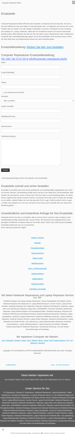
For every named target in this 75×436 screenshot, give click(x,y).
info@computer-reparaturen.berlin (48, 58)
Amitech (18, 340)
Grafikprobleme (37, 279)
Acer (3, 340)
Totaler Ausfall (37, 258)
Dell (51, 340)
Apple (24, 340)
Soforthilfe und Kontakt (37, 289)
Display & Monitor (37, 238)
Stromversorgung (37, 253)
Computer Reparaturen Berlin (23, 433)
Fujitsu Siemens (59, 340)
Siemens (41, 343)
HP (68, 340)
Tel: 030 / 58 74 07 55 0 (14, 58)
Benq (40, 340)
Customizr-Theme (60, 433)
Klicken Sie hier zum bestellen (45, 47)
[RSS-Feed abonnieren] (3, 429)
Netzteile (37, 243)
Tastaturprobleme (37, 274)
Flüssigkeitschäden (37, 248)
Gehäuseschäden (37, 284)
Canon (46, 340)
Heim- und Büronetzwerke (37, 268)
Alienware (9, 340)
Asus (29, 340)
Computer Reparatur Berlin (11, 3)
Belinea (34, 340)
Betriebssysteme (37, 263)
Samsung (33, 343)
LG (71, 340)
